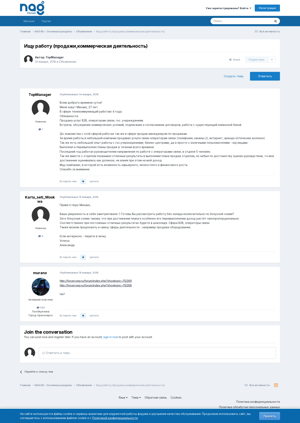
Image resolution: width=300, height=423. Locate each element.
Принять (269, 416)
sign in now (110, 337)
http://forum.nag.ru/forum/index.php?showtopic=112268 (96, 285)
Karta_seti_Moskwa (40, 199)
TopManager (55, 57)
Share (234, 59)
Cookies (176, 397)
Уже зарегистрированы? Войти (228, 8)
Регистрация (267, 8)
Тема (136, 397)
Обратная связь (156, 397)
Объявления (67, 61)
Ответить (265, 76)
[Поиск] (230, 21)
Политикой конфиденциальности (115, 418)
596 (41, 307)
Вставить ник (68, 181)
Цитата (94, 181)
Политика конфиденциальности (258, 401)
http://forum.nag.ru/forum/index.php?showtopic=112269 (96, 280)
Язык (123, 397)
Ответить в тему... (56, 353)
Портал (46, 21)
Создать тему (233, 76)
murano (40, 273)
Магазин (29, 21)
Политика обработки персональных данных (249, 407)
